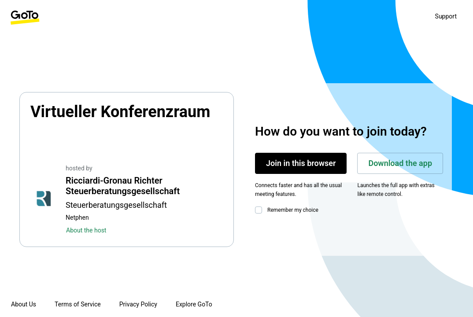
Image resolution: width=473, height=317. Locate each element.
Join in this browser (301, 163)
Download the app (400, 163)
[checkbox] (260, 210)
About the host (86, 230)
